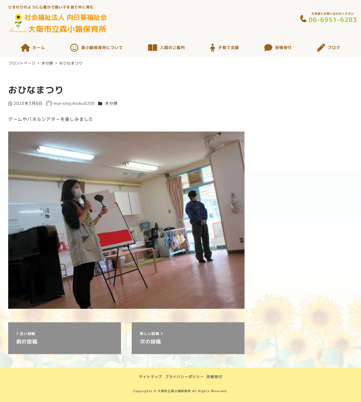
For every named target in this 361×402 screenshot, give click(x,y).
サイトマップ (150, 376)
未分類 (111, 103)
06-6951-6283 (333, 19)
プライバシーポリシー (184, 376)
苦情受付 (214, 376)
